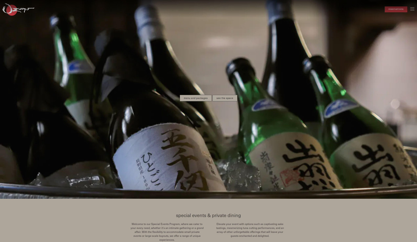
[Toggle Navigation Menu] (412, 8)
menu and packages (196, 93)
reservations (396, 9)
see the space (225, 93)
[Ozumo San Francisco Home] (18, 9)
